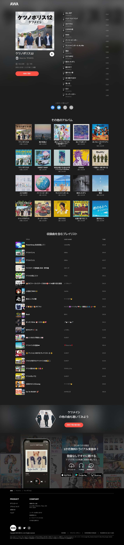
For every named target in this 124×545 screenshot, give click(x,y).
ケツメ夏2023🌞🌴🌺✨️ (34, 368)
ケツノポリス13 (24, 167)
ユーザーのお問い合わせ (35, 512)
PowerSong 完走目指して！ (36, 245)
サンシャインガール (62, 193)
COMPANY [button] (34, 499)
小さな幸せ (69, 56)
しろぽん (66, 330)
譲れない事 (69, 72)
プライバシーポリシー (75, 533)
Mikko (66, 252)
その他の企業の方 (34, 520)
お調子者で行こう (81, 218)
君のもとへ (100, 218)
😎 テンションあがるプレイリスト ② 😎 (39, 353)
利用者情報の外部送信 (90, 533)
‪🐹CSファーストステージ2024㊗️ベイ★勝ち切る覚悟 (44, 283)
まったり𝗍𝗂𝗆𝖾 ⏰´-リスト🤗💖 (36, 322)
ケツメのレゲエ (31, 376)
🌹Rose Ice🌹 (68, 345)
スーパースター (70, 94)
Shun (65, 276)
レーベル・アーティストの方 (36, 518)
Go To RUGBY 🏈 (32, 392)
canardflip (67, 245)
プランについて (14, 506)
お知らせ (12, 509)
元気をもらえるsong (33, 384)
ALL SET (68, 13)
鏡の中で (68, 67)
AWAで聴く (27, 73)
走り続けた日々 (70, 78)
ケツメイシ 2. (30, 260)
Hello (67, 35)
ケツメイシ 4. (30, 252)
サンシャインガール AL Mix (74, 45)
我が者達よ (43, 142)
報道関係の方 (32, 515)
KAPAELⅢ (67, 391)
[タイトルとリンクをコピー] (65, 107)
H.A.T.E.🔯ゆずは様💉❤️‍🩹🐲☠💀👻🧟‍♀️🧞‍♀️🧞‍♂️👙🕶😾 (80, 306)
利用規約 (63, 533)
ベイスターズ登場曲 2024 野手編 (37, 268)
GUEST (66, 337)
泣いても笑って (81, 142)
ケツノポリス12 (27, 490)
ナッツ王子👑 (68, 299)
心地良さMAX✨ (32, 291)
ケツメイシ (30, 58)
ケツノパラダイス (23, 218)
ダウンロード (14, 503)
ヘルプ (12, 513)
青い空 (67, 83)
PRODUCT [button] (14, 499)
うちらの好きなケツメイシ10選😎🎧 (38, 361)
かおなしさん (68, 368)
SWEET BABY (43, 167)
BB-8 (65, 314)
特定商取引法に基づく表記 (107, 533)
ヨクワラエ (69, 24)
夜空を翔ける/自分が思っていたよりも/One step (62, 169)
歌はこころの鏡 (31, 299)
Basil (28, 314)
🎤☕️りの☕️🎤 (68, 322)
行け (67, 89)
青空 (67, 51)
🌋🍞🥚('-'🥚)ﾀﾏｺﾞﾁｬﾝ (33, 307)
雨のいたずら (70, 62)
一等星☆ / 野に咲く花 (100, 167)
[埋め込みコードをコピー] (71, 107)
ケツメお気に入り (32, 276)
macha (66, 291)
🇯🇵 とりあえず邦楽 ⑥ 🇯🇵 (34, 337)
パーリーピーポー (71, 40)
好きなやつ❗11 (31, 330)
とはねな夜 (69, 29)
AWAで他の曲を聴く (74, 425)
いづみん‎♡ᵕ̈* (67, 283)
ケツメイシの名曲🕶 (33, 345)
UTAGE (81, 167)
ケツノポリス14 (24, 142)
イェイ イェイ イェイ (71, 18)
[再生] (52, 54)
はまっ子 (66, 268)
